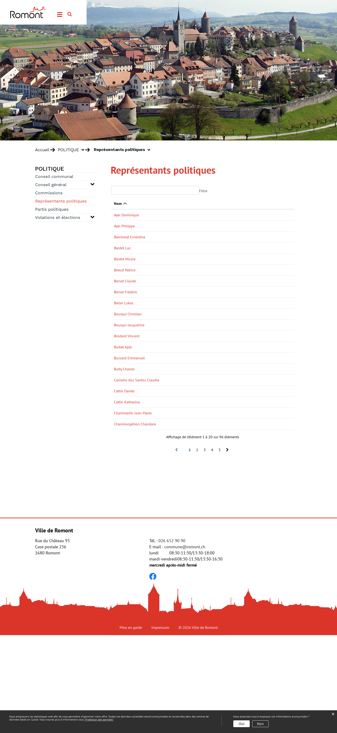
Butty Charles (124, 446)
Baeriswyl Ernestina (129, 242)
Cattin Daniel (124, 473)
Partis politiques (52, 209)
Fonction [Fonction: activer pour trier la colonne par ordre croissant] (159, 203)
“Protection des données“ (99, 719)
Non (260, 723)
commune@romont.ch (184, 644)
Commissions (48, 192)
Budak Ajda (123, 403)
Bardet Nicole (125, 274)
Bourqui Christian (128, 345)
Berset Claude (125, 301)
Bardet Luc (122, 253)
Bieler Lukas (123, 328)
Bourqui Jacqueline (129, 366)
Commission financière (240, 285)
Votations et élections (57, 217)
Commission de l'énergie (241, 263)
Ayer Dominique (126, 215)
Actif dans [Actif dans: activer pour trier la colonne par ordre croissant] (230, 203)
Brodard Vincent (126, 387)
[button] (73, 149)
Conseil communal (54, 176)
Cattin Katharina (127, 484)
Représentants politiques (62, 200)
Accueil (42, 149)
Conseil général (50, 184)
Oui (241, 723)
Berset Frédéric (125, 317)
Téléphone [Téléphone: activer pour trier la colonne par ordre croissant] (276, 203)
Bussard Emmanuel (129, 419)
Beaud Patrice (125, 285)
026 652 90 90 (171, 638)
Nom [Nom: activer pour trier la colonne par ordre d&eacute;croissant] (118, 203)
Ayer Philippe (124, 231)
